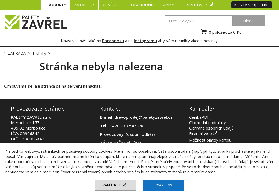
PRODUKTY (55, 4)
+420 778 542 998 (127, 125)
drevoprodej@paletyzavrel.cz (143, 117)
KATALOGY (84, 4)
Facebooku (113, 40)
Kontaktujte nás (251, 4)
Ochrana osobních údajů (211, 128)
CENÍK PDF (113, 4)
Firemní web (197, 4)
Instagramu (145, 40)
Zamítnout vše (115, 185)
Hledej (249, 20)
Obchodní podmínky (152, 4)
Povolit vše (164, 185)
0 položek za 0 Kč (220, 31)
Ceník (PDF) (200, 117)
